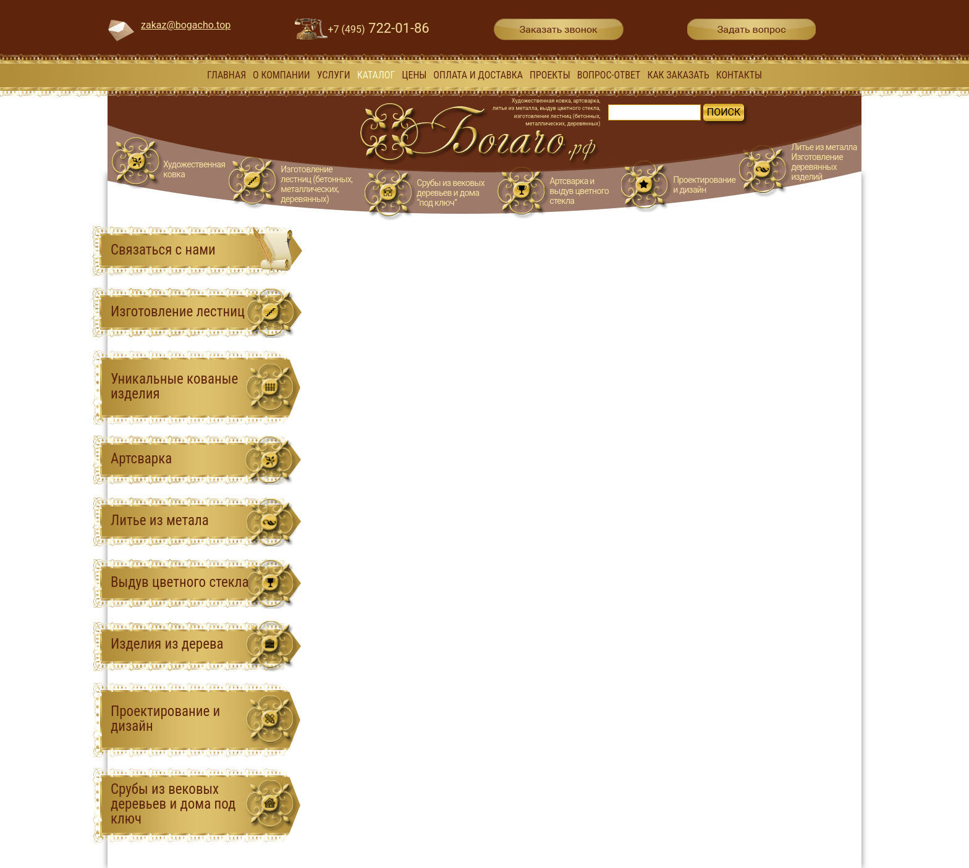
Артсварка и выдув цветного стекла (579, 191)
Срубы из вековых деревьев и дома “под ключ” (451, 193)
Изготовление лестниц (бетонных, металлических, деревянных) (316, 184)
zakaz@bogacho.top (186, 25)
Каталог (376, 75)
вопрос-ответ (609, 75)
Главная (226, 75)
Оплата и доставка (478, 75)
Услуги (333, 75)
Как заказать (678, 75)
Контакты (739, 75)
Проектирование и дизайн (704, 185)
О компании (281, 75)
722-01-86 (378, 28)
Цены (414, 75)
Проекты (550, 75)
